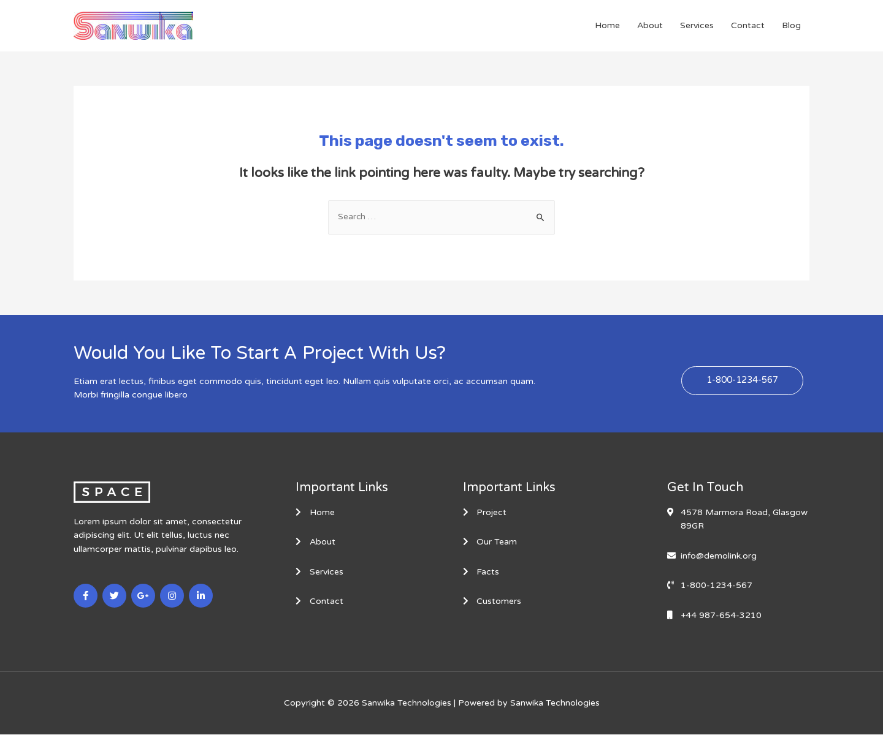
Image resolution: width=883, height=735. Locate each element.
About (650, 25)
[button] (742, 381)
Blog (791, 25)
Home (607, 25)
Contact (748, 25)
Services (697, 25)
